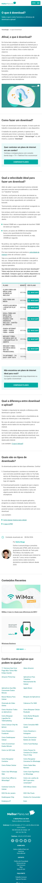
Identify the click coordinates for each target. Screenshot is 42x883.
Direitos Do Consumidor (31, 797)
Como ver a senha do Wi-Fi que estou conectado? (30, 780)
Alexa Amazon (28, 668)
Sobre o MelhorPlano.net (21, 849)
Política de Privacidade (21, 861)
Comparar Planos (21, 162)
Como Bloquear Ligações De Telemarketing (7, 718)
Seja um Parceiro (21, 879)
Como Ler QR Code (8, 750)
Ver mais (21, 649)
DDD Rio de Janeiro (8, 793)
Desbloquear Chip (8, 797)
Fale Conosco (21, 865)
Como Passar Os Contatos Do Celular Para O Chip (30, 752)
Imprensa (21, 851)
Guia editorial (21, 853)
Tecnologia (5, 29)
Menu (35, 3)
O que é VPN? (8, 524)
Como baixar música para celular (15, 520)
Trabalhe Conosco (21, 877)
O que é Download (16, 29)
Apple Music (27, 688)
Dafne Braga (20, 542)
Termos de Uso (21, 863)
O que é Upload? (17, 444)
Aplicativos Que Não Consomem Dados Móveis (9, 690)
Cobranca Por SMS (30, 703)
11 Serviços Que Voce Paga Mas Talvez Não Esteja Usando (9, 670)
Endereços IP (6, 801)
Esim (25, 801)
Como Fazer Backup (30, 744)
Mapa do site (21, 869)
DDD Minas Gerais (29, 787)
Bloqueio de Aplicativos (31, 697)
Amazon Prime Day (8, 677)
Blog (21, 867)
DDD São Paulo (28, 793)
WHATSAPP (33, 292)
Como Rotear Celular (9, 765)
